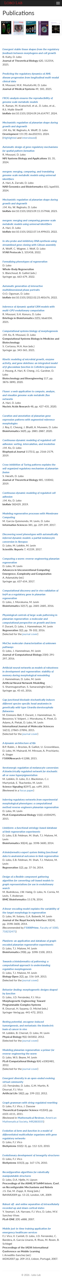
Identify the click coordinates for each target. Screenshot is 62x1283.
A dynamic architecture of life (19, 743)
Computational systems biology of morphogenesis (30, 330)
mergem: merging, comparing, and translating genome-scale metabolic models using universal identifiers (29, 175)
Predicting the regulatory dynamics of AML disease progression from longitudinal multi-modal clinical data (30, 77)
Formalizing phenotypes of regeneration (24, 261)
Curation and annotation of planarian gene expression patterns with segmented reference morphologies (28, 419)
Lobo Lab (13, 3)
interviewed (29, 137)
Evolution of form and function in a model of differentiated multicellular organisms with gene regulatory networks (29, 1134)
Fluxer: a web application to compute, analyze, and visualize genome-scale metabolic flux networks (28, 395)
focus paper (26, 790)
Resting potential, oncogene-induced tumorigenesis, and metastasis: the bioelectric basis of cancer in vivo (28, 1025)
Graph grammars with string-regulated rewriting (29, 1102)
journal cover (30, 634)
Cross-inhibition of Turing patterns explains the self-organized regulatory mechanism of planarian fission (30, 468)
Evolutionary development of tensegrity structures (30, 1155)
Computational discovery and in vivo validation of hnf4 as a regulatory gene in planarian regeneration (30, 594)
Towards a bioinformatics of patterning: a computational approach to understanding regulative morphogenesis (26, 965)
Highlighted (10, 137)
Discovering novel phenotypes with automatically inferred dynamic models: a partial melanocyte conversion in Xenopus (30, 538)
